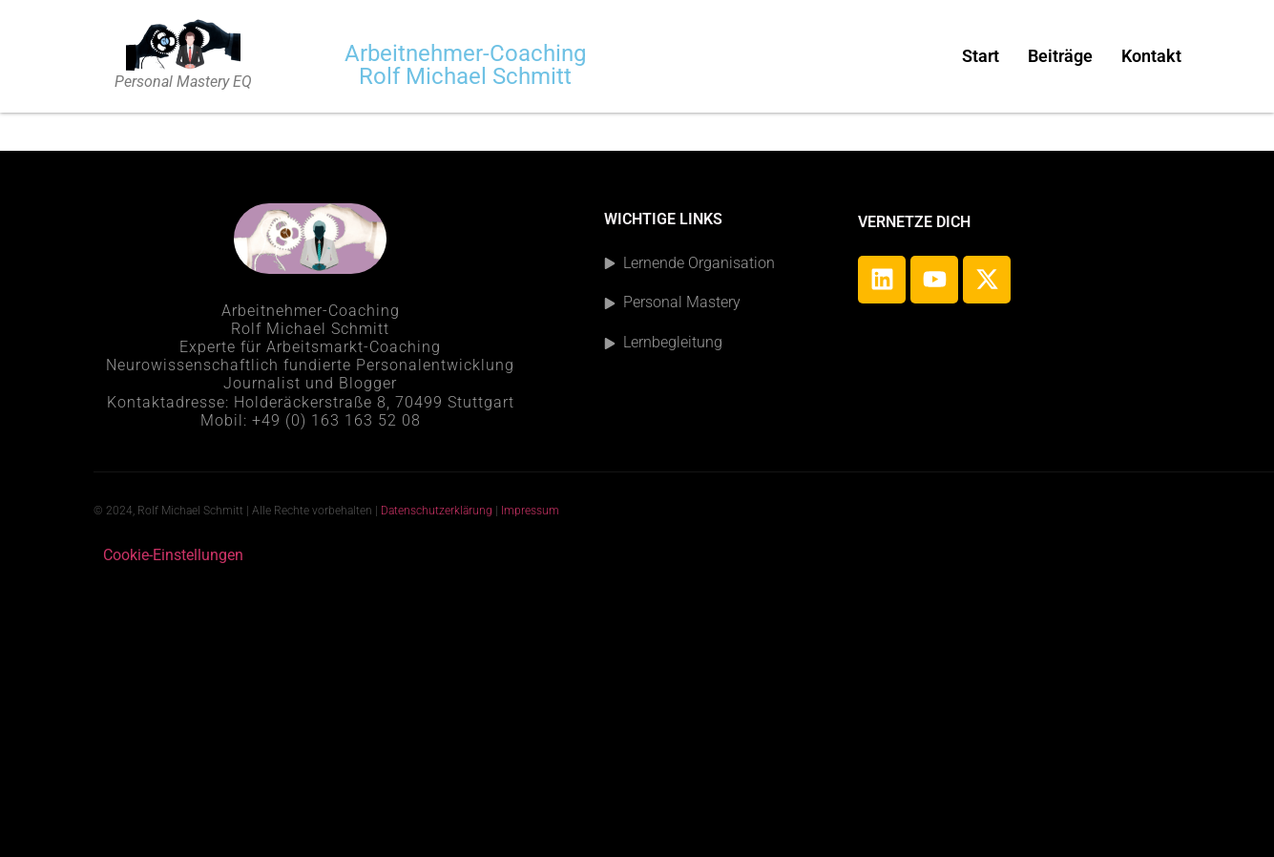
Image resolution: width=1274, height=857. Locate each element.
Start (980, 56)
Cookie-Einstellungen (173, 555)
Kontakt (1151, 56)
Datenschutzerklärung (436, 510)
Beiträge (1060, 56)
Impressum (531, 510)
